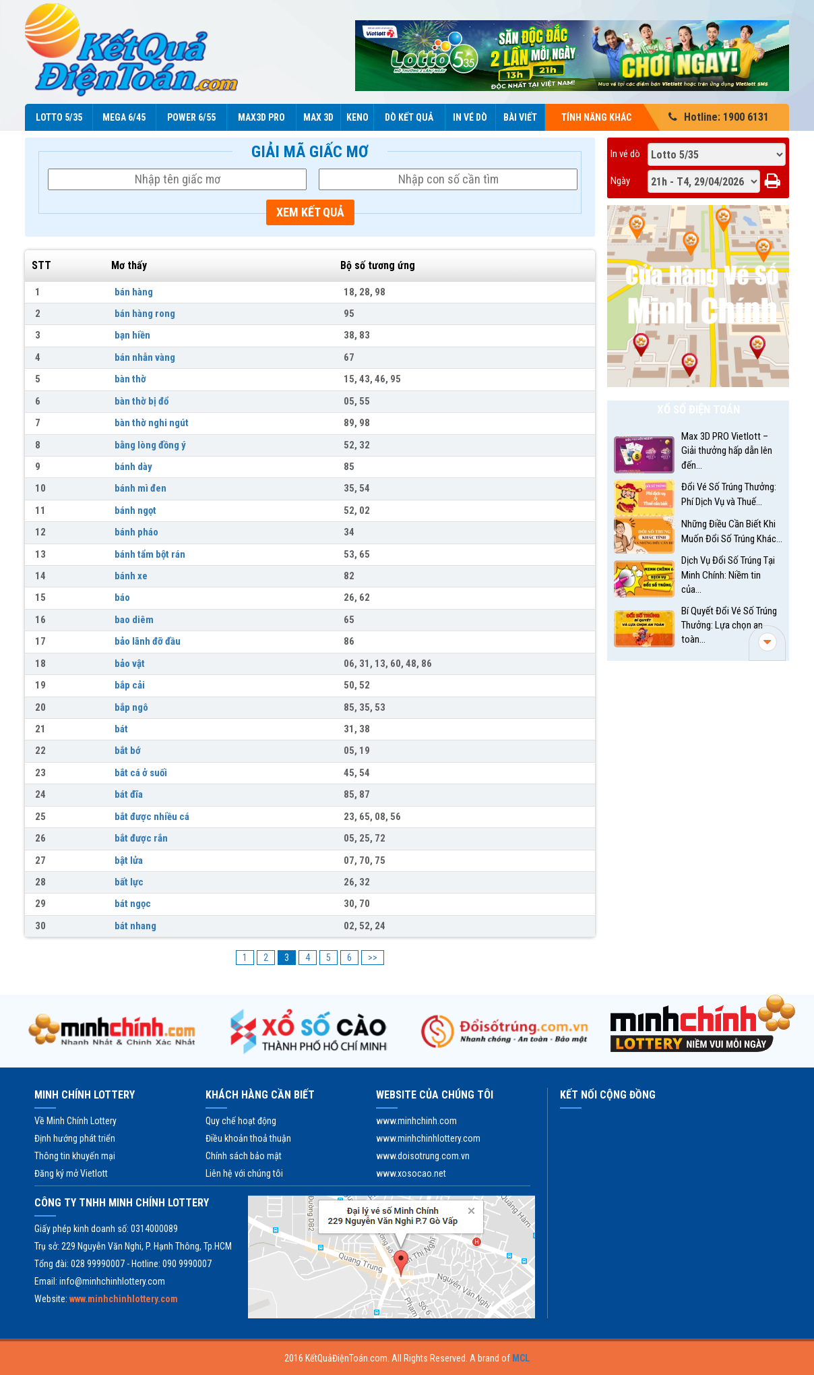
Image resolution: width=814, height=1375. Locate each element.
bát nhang (135, 926)
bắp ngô (131, 707)
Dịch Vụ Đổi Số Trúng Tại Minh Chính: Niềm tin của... (728, 574)
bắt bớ (128, 750)
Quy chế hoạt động (241, 1120)
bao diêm (134, 620)
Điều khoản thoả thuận (248, 1138)
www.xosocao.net (411, 1173)
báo (122, 597)
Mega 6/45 (124, 117)
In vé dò (470, 117)
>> (372, 957)
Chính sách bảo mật (244, 1155)
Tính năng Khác (604, 117)
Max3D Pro (261, 117)
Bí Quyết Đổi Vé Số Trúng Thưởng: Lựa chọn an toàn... (729, 625)
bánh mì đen (140, 488)
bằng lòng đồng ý (150, 445)
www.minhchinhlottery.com (428, 1138)
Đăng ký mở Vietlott (71, 1173)
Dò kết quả (409, 117)
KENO (357, 117)
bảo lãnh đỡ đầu (148, 641)
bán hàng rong (145, 314)
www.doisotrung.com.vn (423, 1155)
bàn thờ (130, 379)
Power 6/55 (191, 117)
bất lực (129, 882)
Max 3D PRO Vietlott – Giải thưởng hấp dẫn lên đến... (726, 450)
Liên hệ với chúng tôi (244, 1173)
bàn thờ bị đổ (141, 401)
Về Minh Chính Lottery (75, 1120)
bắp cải (130, 685)
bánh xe (131, 576)
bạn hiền (132, 335)
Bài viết (520, 117)
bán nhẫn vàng (145, 357)
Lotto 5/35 (59, 117)
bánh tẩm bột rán (150, 554)
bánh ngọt (135, 510)
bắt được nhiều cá (152, 817)
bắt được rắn (141, 838)
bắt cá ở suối (141, 773)
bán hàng (134, 292)
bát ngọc (133, 904)
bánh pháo (136, 532)
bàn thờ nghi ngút (152, 423)
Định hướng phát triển (74, 1138)
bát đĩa (129, 794)
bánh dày (133, 467)
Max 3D (318, 117)
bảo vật (130, 663)
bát (121, 729)
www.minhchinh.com (416, 1120)
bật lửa (129, 860)
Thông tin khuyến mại (74, 1155)
